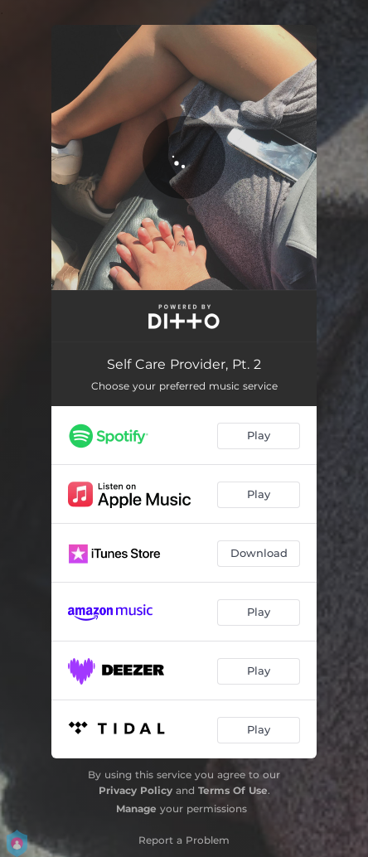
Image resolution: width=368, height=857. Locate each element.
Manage (136, 808)
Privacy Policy (135, 790)
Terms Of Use (233, 790)
